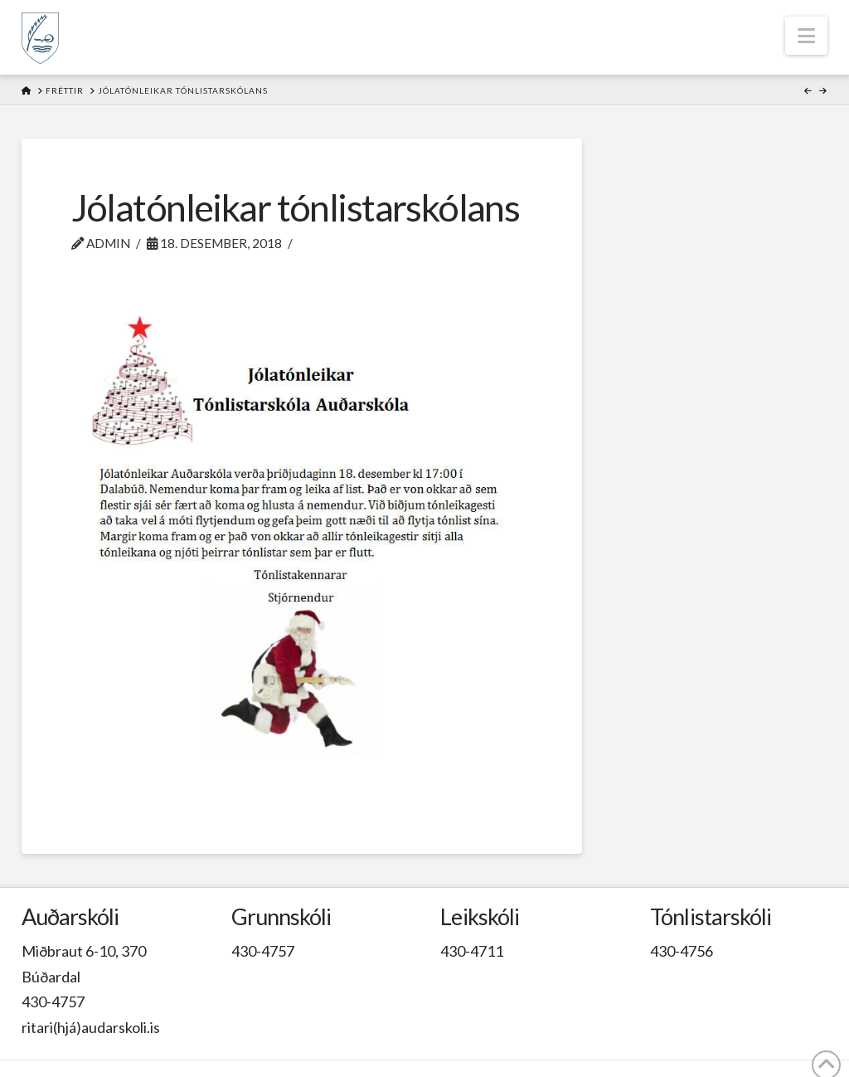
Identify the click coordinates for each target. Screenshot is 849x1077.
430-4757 (53, 1001)
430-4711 (471, 951)
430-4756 (681, 951)
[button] (806, 36)
